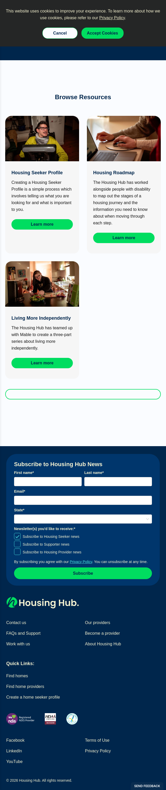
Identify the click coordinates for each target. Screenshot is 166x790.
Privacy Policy (112, 18)
